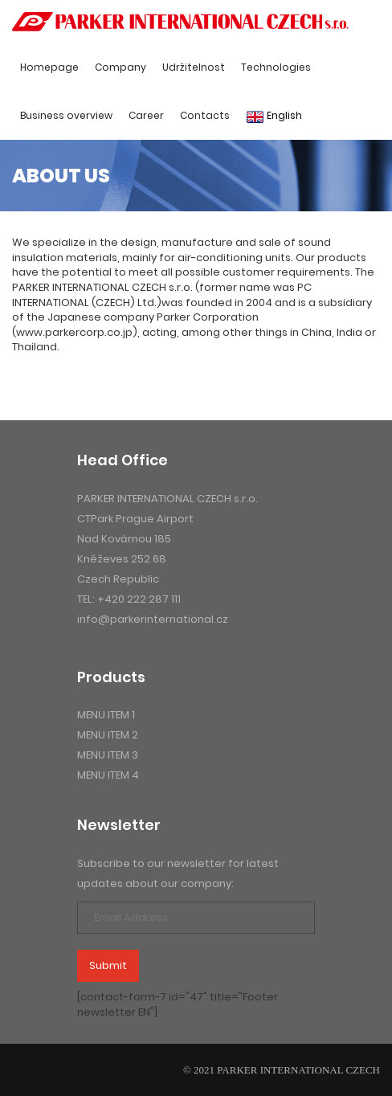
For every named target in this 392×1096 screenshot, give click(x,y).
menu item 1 (106, 714)
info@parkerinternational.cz (152, 619)
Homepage (49, 67)
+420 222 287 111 (139, 599)
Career (146, 115)
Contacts (205, 115)
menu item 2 (107, 734)
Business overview (66, 115)
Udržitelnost (193, 67)
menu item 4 (108, 775)
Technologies (276, 67)
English (274, 115)
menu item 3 (107, 755)
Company (120, 67)
